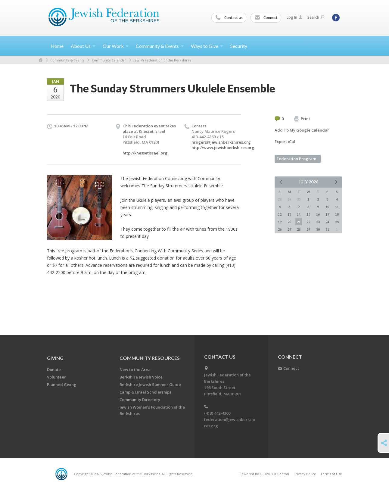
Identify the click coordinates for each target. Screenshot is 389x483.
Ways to (207, 46)
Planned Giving (61, 384)
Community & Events (67, 60)
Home (57, 46)
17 (327, 214)
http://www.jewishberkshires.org (222, 147)
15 (308, 214)
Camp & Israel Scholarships (145, 392)
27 (289, 229)
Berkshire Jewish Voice (141, 377)
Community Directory (140, 399)
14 (298, 214)
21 (298, 222)
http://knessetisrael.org (145, 153)
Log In (294, 17)
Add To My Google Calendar (302, 130)
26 (280, 229)
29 (308, 229)
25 (337, 222)
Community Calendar (109, 60)
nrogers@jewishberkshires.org (221, 142)
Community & (160, 46)
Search (315, 17)
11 (337, 207)
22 (308, 222)
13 (289, 214)
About (83, 46)
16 (318, 214)
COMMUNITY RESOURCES (150, 358)
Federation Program (296, 158)
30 (318, 229)
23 (318, 222)
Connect (266, 17)
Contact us (229, 17)
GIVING (55, 358)
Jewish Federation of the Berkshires (162, 60)
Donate (54, 369)
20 (289, 222)
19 (280, 222)
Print (302, 119)
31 (327, 229)
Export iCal (285, 141)
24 (327, 222)
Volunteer (56, 377)
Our (116, 46)
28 (298, 229)
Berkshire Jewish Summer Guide (150, 384)
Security (238, 46)
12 (280, 214)
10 (327, 207)
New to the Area (135, 369)
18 (337, 214)
